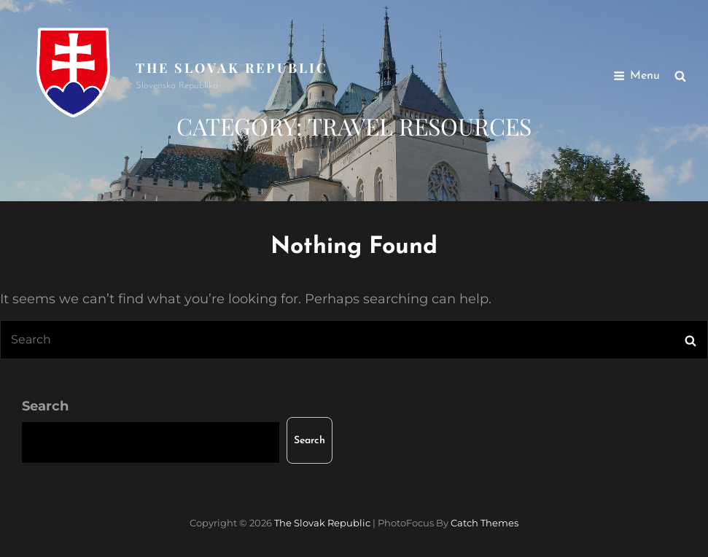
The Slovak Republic (232, 68)
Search (45, 406)
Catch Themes (484, 523)
